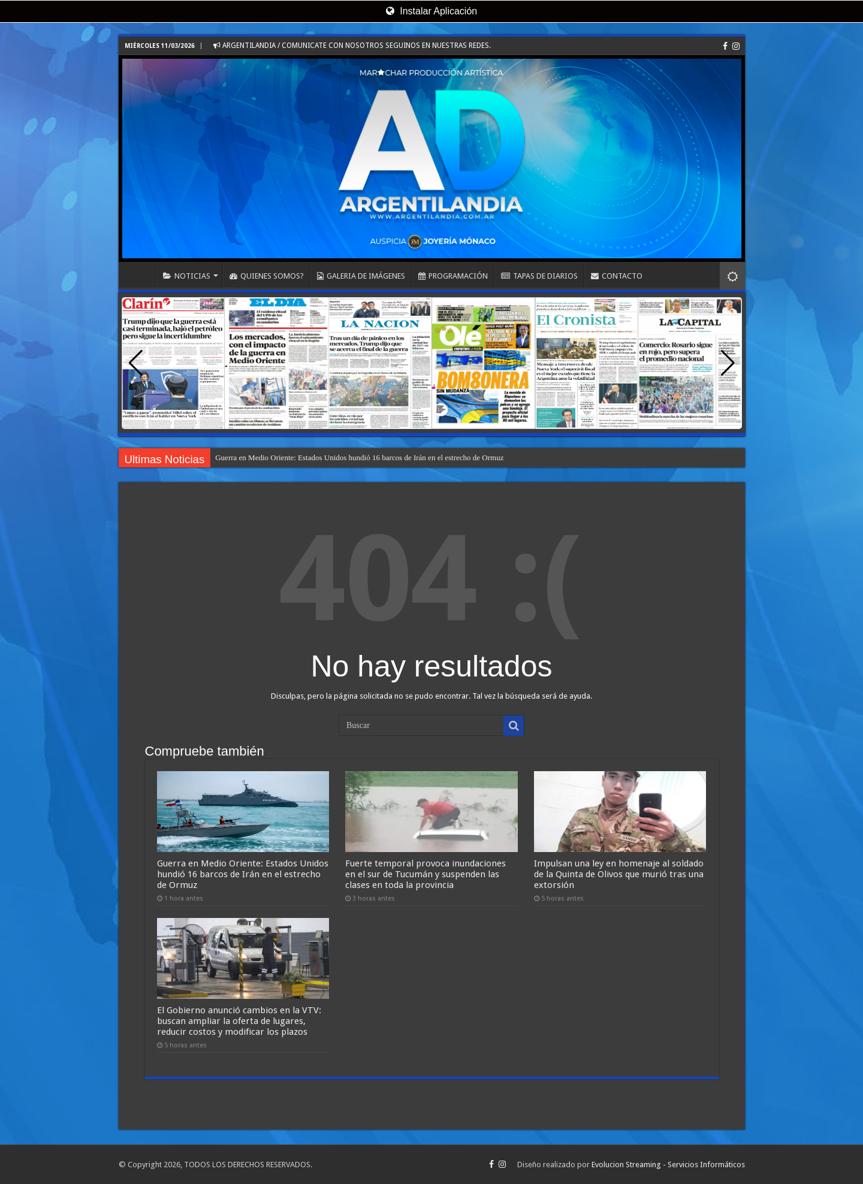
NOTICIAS (186, 275)
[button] (728, 363)
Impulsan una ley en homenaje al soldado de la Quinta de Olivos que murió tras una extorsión (619, 874)
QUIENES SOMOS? (267, 275)
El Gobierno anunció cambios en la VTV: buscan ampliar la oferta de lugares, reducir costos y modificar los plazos (239, 1021)
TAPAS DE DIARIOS (539, 275)
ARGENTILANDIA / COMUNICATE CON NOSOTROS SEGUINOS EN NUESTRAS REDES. (352, 45)
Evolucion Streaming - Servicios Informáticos (668, 1164)
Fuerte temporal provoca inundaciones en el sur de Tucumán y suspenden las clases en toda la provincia (425, 874)
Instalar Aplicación (431, 11)
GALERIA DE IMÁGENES (361, 275)
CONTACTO (616, 275)
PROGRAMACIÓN (453, 275)
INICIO (140, 274)
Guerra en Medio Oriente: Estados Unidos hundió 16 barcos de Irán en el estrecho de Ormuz (359, 457)
